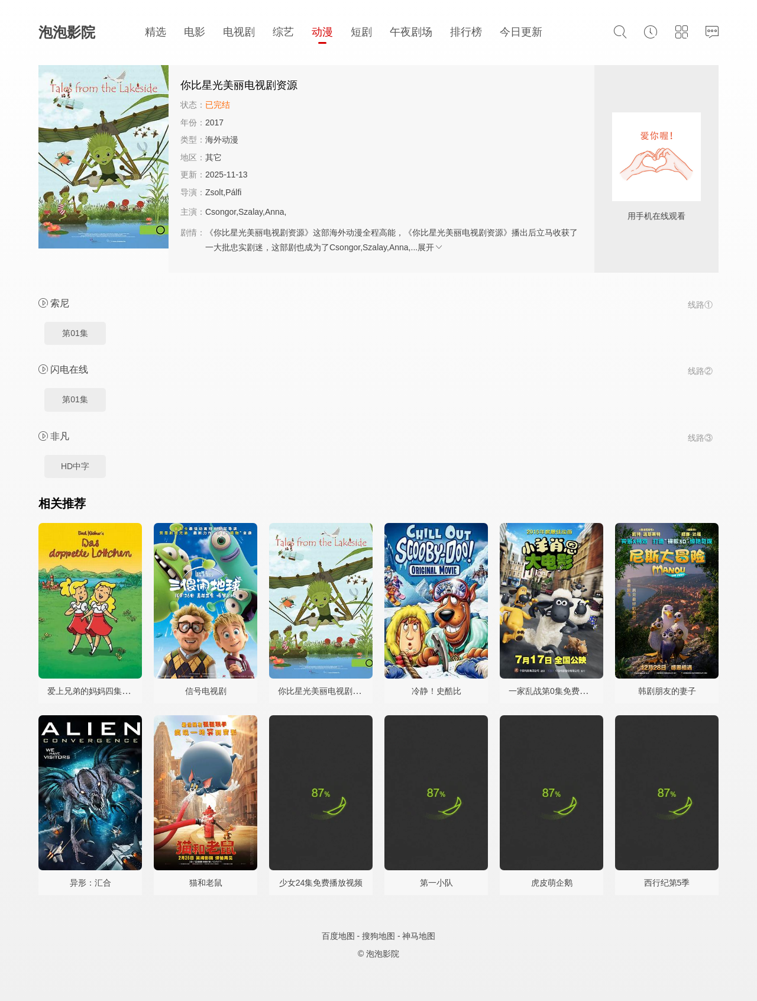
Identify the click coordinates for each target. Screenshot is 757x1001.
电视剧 (239, 32)
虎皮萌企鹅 (551, 882)
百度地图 (338, 936)
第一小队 (436, 882)
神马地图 (418, 936)
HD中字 (75, 466)
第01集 (75, 333)
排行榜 (466, 32)
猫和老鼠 (205, 882)
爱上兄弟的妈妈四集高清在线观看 (109, 691)
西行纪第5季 (667, 882)
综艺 (283, 32)
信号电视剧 (206, 691)
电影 (194, 32)
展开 (431, 247)
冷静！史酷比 (436, 691)
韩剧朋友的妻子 (667, 691)
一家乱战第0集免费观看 (552, 691)
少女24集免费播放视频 (321, 882)
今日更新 (521, 32)
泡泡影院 (66, 32)
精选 (155, 32)
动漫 (322, 32)
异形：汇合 (90, 882)
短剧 (361, 32)
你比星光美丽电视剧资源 (323, 691)
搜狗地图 (378, 936)
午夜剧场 (411, 32)
